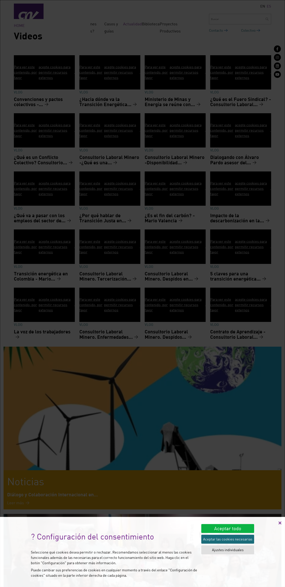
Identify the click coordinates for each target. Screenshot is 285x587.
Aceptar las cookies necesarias (227, 539)
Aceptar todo (227, 528)
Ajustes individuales (228, 550)
